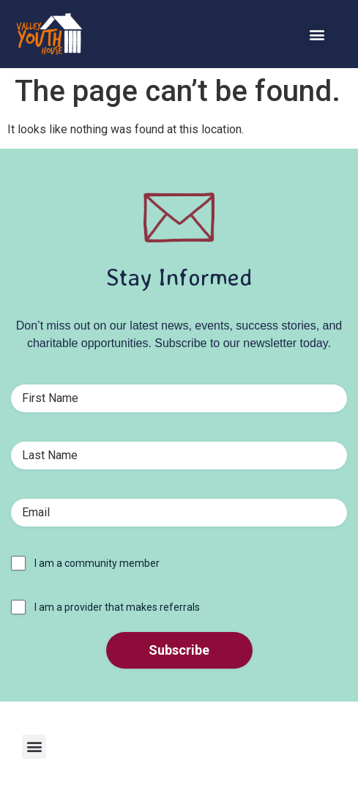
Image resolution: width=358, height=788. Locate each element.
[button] (317, 34)
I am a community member (97, 563)
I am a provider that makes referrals (117, 607)
